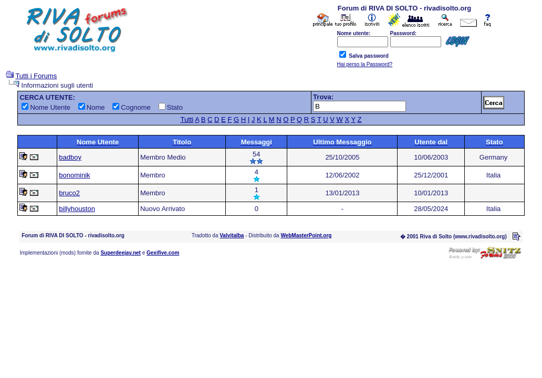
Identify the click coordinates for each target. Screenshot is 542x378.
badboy (70, 157)
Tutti (186, 119)
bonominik (74, 175)
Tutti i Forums (36, 76)
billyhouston (77, 209)
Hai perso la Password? (365, 64)
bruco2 (69, 193)
